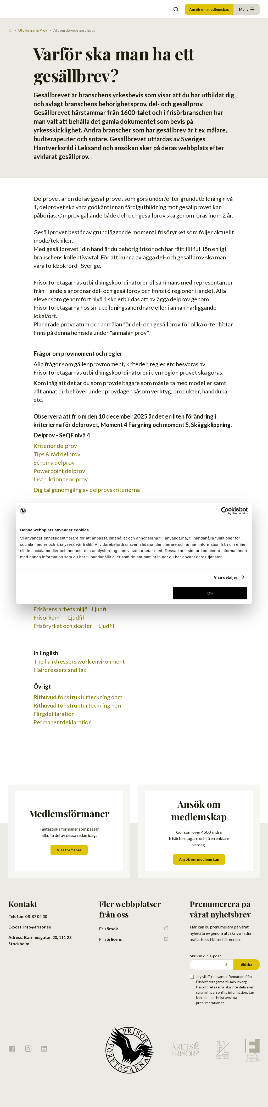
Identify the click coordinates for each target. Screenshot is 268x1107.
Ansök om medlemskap (209, 9)
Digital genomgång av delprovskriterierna (87, 489)
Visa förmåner (69, 850)
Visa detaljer (225, 577)
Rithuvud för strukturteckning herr (78, 705)
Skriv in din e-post (205, 956)
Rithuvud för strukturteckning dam (78, 696)
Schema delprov (54, 462)
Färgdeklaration (54, 713)
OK (210, 593)
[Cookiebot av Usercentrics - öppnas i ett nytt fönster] (225, 511)
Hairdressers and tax (60, 669)
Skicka (246, 964)
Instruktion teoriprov (61, 479)
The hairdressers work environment (80, 661)
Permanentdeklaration (63, 722)
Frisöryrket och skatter (64, 625)
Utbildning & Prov (32, 30)
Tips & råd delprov (57, 454)
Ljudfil (99, 609)
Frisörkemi (48, 617)
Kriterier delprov (55, 445)
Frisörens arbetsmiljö (61, 609)
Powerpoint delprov (59, 470)
